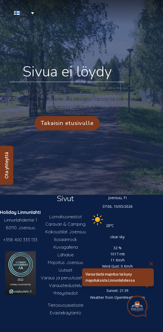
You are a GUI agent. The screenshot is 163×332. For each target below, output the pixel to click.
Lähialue (65, 254)
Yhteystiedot (65, 293)
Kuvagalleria (65, 247)
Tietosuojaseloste (65, 305)
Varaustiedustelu (65, 285)
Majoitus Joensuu (65, 262)
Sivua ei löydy (67, 72)
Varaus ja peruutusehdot (65, 277)
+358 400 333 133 (20, 239)
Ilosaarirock (65, 239)
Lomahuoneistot (65, 216)
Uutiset (65, 270)
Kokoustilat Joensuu (65, 231)
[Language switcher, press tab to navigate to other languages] (18, 13)
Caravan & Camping (65, 224)
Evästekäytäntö (65, 312)
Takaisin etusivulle (67, 123)
